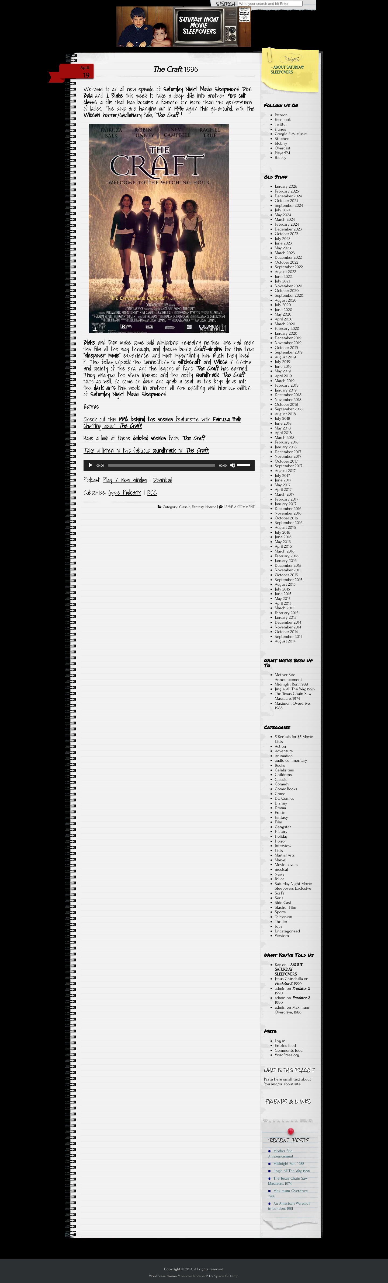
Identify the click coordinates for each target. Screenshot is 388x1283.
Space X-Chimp (226, 1276)
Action (280, 746)
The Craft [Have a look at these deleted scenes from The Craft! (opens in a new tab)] (193, 438)
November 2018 (288, 399)
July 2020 (283, 304)
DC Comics (284, 798)
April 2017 (283, 489)
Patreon (281, 115)
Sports (280, 912)
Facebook (283, 119)
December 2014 (288, 622)
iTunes (280, 129)
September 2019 (289, 352)
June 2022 (283, 276)
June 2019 (283, 366)
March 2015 (284, 608)
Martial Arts (285, 855)
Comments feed (289, 1050)
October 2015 (286, 574)
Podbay (280, 157)
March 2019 (285, 380)
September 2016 (289, 522)
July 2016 (282, 532)
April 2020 (284, 319)
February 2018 (287, 442)
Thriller (281, 921)
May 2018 (283, 428)
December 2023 (288, 229)
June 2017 (283, 480)
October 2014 (286, 631)
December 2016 (288, 508)
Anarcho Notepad (192, 1276)
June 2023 (283, 243)
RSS (152, 492)
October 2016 (286, 518)
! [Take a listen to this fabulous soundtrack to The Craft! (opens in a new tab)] (208, 450)
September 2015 (288, 579)
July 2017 (282, 475)
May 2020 (283, 314)
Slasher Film (285, 907)
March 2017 (284, 494)
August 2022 (285, 271)
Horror (210, 507)
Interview (283, 845)
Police (280, 878)
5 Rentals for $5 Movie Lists (294, 739)
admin (280, 988)
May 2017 (282, 485)
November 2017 (288, 456)
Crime (280, 793)
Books (280, 765)
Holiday (281, 836)
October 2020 (287, 290)
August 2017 (285, 470)
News (280, 874)
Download (162, 480)
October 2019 (286, 347)
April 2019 (283, 375)
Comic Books (286, 788)
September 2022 (289, 266)
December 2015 (288, 565)
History (281, 831)
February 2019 (287, 385)
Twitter (281, 124)
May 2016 (283, 541)
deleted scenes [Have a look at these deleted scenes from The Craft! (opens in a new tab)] (149, 438)
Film (278, 822)
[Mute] (232, 465)
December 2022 (288, 257)
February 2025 (287, 191)
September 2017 (288, 465)
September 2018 (289, 409)
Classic (184, 507)
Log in (280, 1041)
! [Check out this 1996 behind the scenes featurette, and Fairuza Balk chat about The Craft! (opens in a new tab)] (141, 426)
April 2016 (283, 546)
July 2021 (282, 281)
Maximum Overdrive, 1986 (292, 706)
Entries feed (285, 1045)
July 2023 (282, 238)
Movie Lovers (286, 864)
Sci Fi (279, 893)
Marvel (280, 860)
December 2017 (288, 451)
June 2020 (283, 309)
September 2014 (288, 636)
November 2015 (288, 570)
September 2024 (289, 205)
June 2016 (283, 536)
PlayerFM (282, 153)
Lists (279, 850)
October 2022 (286, 262)
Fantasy (198, 507)
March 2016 (285, 551)
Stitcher (282, 138)
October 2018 (286, 404)
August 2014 (285, 641)
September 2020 (289, 295)
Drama (280, 807)
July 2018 (282, 418)
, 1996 (175, 69)
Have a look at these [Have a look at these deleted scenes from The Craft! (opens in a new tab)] (108, 438)
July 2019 (282, 361)
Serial (280, 898)
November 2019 (288, 342)
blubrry (281, 143)
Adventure (284, 751)
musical (281, 869)
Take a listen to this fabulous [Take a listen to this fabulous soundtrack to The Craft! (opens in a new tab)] (118, 450)
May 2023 (283, 248)
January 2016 (286, 560)
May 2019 (283, 371)
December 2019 (288, 337)
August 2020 (286, 300)
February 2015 (286, 612)
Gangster (283, 826)
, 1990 (288, 983)
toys (278, 926)
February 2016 (287, 556)
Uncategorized (287, 931)
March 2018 (285, 437)
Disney (281, 803)
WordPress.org (287, 1055)
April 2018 (283, 432)
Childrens (283, 774)
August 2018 (285, 413)
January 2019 (286, 390)
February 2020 (287, 328)
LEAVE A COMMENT (239, 507)
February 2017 (286, 499)
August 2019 (285, 357)
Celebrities (284, 770)
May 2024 (283, 214)
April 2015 (283, 603)
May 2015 (282, 598)
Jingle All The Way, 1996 (295, 689)
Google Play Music (291, 133)
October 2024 (286, 200)
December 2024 (288, 196)
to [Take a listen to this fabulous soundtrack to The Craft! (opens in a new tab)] (180, 450)
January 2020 (286, 333)
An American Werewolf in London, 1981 (289, 1206)
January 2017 (285, 503)
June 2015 (283, 593)
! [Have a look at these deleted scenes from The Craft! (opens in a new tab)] (205, 438)
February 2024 (287, 224)
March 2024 (285, 219)
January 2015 (285, 617)
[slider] (161, 465)
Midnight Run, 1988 (291, 684)
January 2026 (286, 186)
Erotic (280, 812)
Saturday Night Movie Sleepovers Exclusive (293, 886)
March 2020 (285, 323)
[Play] (90, 465)
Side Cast (283, 902)
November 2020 (288, 286)
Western (282, 935)
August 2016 (285, 527)
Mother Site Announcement (288, 677)
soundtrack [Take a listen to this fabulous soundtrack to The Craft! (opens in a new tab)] (164, 450)
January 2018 (286, 447)
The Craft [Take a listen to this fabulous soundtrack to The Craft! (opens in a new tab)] (196, 450)
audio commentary (291, 760)
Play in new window (125, 480)
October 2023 (286, 233)
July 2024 (282, 210)
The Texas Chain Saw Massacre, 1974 (293, 696)
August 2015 (285, 584)
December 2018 (288, 394)
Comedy (282, 784)
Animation (284, 755)
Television (283, 916)
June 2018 (283, 423)
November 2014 (288, 627)
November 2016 (288, 513)
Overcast (282, 148)
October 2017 (286, 461)
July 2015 (282, 589)
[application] (169, 465)
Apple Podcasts (125, 492)
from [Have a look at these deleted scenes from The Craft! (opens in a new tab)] (174, 438)
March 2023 (285, 252)
